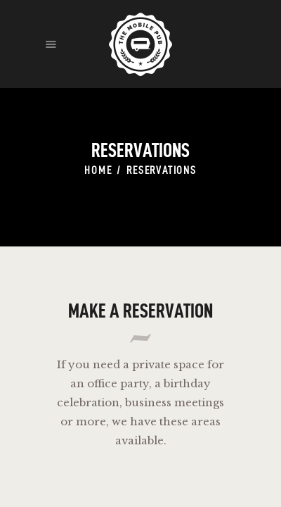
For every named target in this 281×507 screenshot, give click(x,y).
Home (98, 170)
